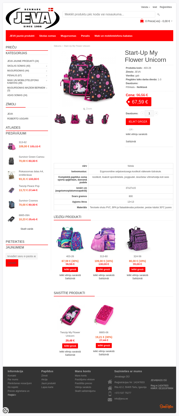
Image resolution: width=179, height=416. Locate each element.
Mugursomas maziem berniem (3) (26, 89)
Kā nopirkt (13, 387)
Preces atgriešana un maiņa (18, 391)
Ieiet (155, 7)
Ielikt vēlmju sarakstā (136, 134)
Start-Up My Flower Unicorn (77, 46)
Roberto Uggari (17, 118)
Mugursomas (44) (18, 70)
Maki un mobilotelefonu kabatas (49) (23, 81)
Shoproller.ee (166, 406)
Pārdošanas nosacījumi (20, 383)
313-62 (23, 142)
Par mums (13, 379)
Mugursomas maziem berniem (27, 43)
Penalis (85, 35)
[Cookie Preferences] (5, 410)
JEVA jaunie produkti (22, 35)
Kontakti (12, 375)
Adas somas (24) (17, 95)
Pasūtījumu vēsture (85, 379)
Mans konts (81, 375)
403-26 (70, 256)
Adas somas (57, 43)
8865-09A (24, 215)
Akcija (44, 379)
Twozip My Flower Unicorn (70, 334)
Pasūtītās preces (83, 383)
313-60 (104, 256)
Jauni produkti (48, 383)
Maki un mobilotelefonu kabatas (113, 35)
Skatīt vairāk (27, 229)
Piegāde (12, 395)
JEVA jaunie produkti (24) (23, 61)
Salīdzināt (131, 141)
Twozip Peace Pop (29, 186)
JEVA (10, 114)
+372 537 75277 (122, 393)
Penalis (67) (14, 75)
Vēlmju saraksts (83, 387)
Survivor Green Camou (31, 156)
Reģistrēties (166, 7)
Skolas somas (47, 35)
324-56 (137, 256)
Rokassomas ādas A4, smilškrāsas (31, 173)
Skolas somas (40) (18, 66)
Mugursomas (68, 35)
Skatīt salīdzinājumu (85, 391)
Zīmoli (44, 375)
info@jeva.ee (121, 398)
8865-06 (103, 332)
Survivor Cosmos (28, 200)
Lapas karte (47, 387)
